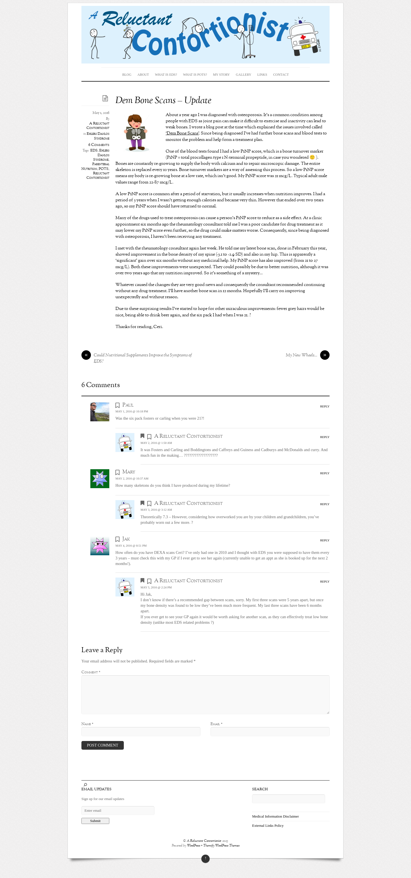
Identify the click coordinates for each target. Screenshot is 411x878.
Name (87, 724)
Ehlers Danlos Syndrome (98, 136)
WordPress (193, 845)
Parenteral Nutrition (95, 166)
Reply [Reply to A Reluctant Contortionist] (325, 437)
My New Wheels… (308, 356)
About (143, 75)
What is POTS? (195, 75)
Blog (127, 75)
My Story (221, 75)
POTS (103, 169)
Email (217, 724)
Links (262, 75)
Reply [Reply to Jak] (325, 540)
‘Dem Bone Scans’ (182, 133)
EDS (94, 150)
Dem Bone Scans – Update (163, 100)
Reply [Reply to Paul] (325, 406)
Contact (281, 75)
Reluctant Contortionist (97, 175)
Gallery (243, 75)
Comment (90, 672)
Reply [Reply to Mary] (325, 473)
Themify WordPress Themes (221, 845)
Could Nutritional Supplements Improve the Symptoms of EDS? (136, 359)
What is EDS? (166, 75)
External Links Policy (268, 825)
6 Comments (98, 145)
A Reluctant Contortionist (97, 126)
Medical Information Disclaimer (275, 816)
